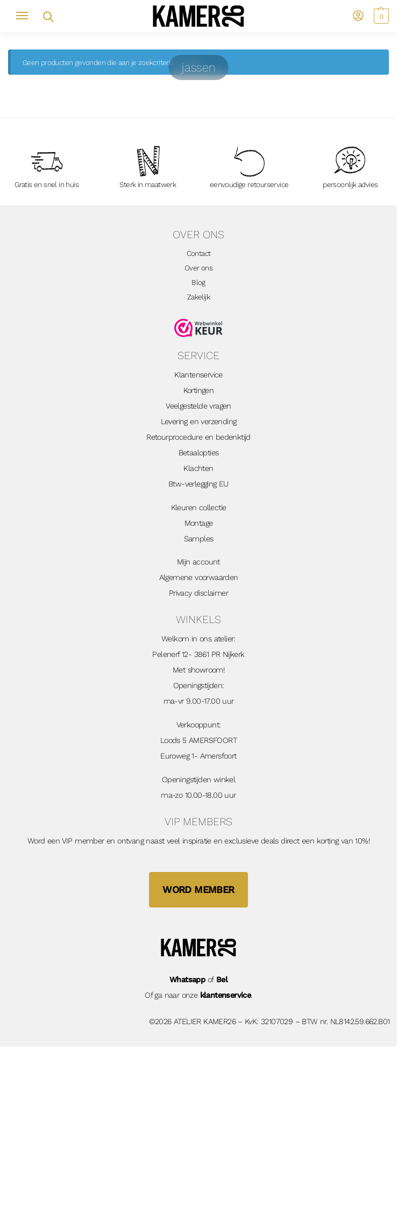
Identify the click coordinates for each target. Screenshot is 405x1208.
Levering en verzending (199, 421)
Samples (199, 539)
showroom (205, 670)
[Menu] (27, 16)
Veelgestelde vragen (198, 406)
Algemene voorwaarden (198, 577)
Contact (199, 253)
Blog (198, 282)
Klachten (198, 468)
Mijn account (198, 562)
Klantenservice (198, 375)
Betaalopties (199, 453)
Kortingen (198, 390)
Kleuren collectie (198, 507)
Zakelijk (198, 296)
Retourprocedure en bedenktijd (198, 437)
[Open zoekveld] (47, 15)
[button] (380, 16)
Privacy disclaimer (198, 593)
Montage (198, 523)
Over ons (198, 267)
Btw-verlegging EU (198, 484)
